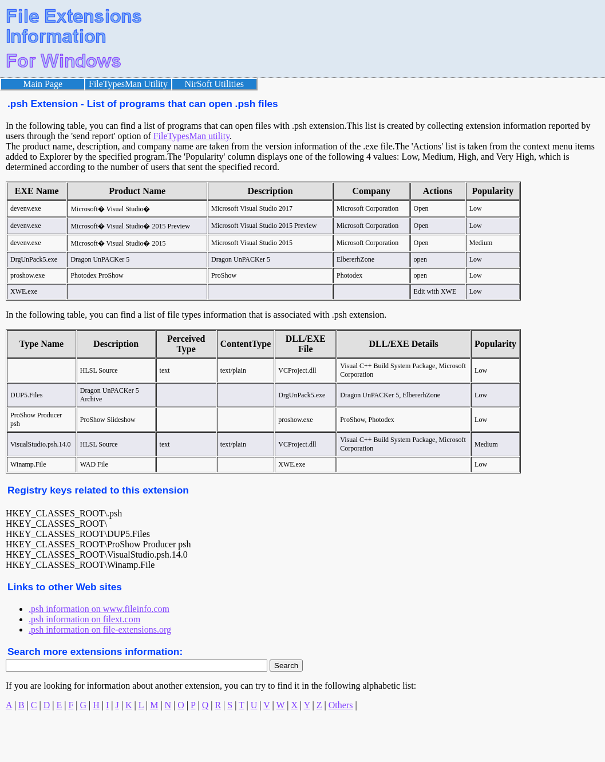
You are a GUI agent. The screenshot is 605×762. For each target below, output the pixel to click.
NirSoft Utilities (214, 84)
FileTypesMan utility (191, 136)
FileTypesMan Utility (128, 84)
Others (341, 705)
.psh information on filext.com (84, 619)
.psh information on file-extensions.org (100, 629)
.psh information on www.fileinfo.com (99, 609)
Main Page (42, 84)
